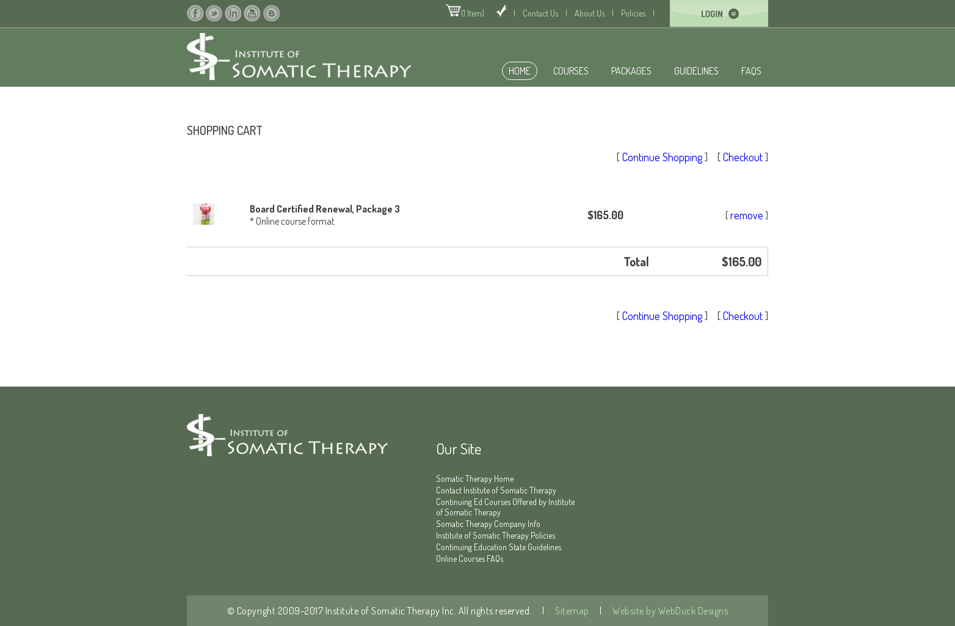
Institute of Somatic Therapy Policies (495, 535)
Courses (571, 71)
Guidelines (696, 71)
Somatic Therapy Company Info (488, 524)
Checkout (743, 157)
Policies (633, 13)
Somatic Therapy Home (475, 478)
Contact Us (540, 13)
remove (746, 215)
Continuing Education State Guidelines (498, 547)
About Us (590, 13)
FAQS (751, 71)
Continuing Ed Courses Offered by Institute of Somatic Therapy (505, 507)
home (520, 71)
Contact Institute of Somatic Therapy (496, 490)
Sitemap (571, 611)
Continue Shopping (662, 157)
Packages (631, 71)
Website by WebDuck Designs (669, 611)
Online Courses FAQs (469, 558)
